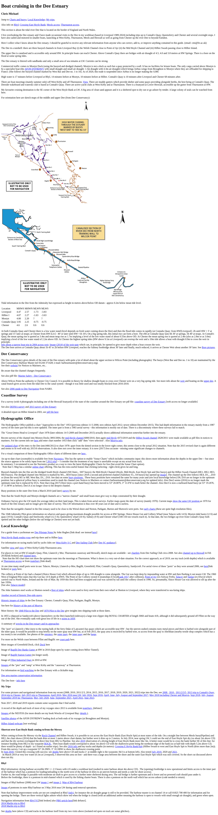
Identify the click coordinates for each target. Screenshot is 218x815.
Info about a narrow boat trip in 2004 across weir (24, 344)
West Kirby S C (64, 542)
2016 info (73, 746)
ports (14, 569)
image (163, 474)
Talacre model (17, 585)
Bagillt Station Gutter (21, 655)
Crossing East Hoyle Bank (33, 24)
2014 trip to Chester (10, 695)
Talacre (179, 577)
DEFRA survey (17, 407)
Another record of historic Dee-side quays (21, 595)
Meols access (53, 24)
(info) (71, 792)
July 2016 (87, 695)
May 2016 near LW (71, 695)
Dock (42, 644)
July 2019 (157, 752)
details (83, 713)
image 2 (57, 782)
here (36, 440)
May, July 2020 (41, 698)
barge (93, 634)
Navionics (59, 458)
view (12, 548)
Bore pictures (208, 347)
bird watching (27, 670)
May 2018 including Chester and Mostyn (169, 695)
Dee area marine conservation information (21, 675)
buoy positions (76, 477)
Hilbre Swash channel (146, 438)
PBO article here (64, 800)
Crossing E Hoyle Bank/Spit (128, 746)
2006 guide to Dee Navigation (24, 389)
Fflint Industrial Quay (21, 660)
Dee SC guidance (106, 542)
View (85, 82)
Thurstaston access (70, 24)
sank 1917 (124, 577)
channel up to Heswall (193, 553)
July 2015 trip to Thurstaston (36, 695)
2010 (172, 692)
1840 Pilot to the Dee (29, 610)
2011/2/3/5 (181, 692)
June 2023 (89, 698)
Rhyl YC (34, 800)
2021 (174, 752)
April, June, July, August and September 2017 (126, 695)
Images (5, 665)
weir (182, 381)
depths (55, 752)
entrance (48, 634)
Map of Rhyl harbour (72, 782)
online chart (38, 467)
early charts (150, 509)
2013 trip (51, 461)
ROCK (47, 743)
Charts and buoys (18, 19)
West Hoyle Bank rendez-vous (16, 537)
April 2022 (78, 698)
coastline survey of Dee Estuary (150, 401)
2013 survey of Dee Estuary (42, 407)
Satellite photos (8, 718)
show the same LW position (186, 501)
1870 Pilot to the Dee (54, 610)
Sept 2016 (98, 695)
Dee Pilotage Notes (44, 532)
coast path (64, 639)
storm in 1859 (68, 618)
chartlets (135, 553)
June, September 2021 (60, 698)
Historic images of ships (13, 600)
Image (4, 787)
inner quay (77, 634)
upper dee (208, 381)
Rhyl (16, 24)
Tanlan (190, 577)
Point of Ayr (151, 577)
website (14, 365)
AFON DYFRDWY (34, 69)
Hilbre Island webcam (12, 723)
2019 (82, 741)
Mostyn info (116, 440)
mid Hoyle (111, 438)
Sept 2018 (195, 695)
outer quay (62, 634)
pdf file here (52, 412)
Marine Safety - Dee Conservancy (34, 376)
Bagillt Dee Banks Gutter (23, 649)
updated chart (11, 445)
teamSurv (35, 561)
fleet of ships (57, 590)
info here (20, 680)
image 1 (45, 782)
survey (66, 490)
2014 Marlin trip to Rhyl (13, 803)
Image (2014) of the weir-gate (64, 344)
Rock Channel (49, 735)
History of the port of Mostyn (27, 605)
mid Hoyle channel (74, 438)
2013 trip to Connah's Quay (200, 692)
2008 (165, 692)
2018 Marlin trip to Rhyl (13, 806)
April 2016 (56, 695)
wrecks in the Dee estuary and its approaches (37, 623)
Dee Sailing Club (84, 542)
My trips (50, 19)
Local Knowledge (36, 19)
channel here (29, 555)
